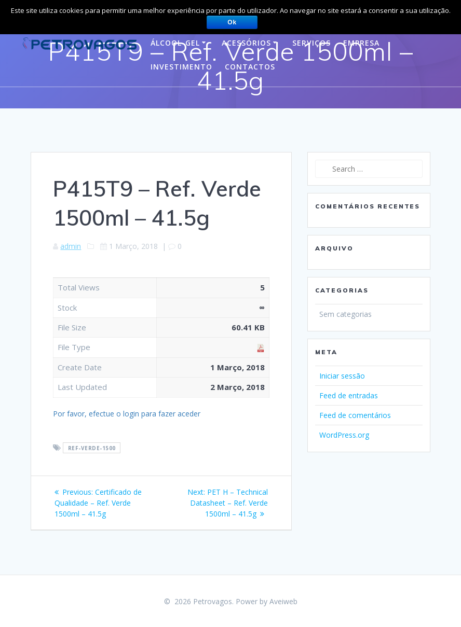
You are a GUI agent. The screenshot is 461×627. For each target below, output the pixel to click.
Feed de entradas (348, 395)
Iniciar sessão (342, 376)
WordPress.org (344, 435)
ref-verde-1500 (92, 448)
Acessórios (246, 43)
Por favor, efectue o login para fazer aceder (126, 414)
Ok (232, 22)
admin (70, 246)
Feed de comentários (355, 415)
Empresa (361, 43)
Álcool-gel (175, 43)
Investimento (181, 67)
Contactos (250, 67)
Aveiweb (283, 601)
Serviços (311, 43)
